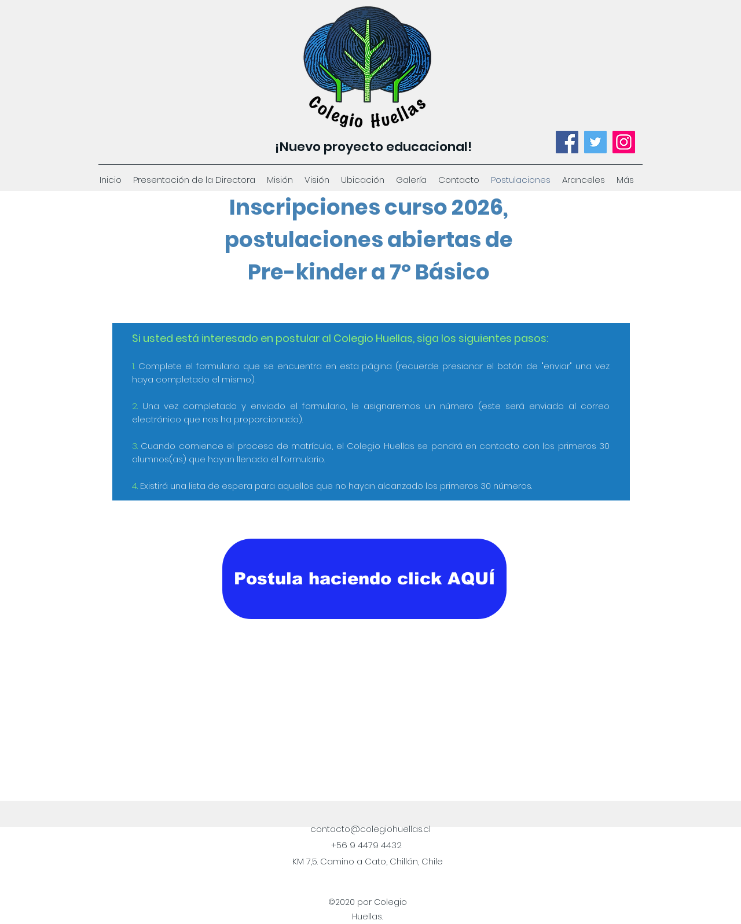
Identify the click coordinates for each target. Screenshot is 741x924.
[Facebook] (567, 142)
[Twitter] (595, 142)
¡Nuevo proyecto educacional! (373, 147)
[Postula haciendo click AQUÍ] (364, 579)
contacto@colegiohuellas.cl (370, 829)
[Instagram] (623, 142)
